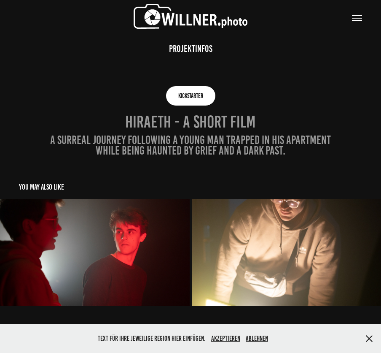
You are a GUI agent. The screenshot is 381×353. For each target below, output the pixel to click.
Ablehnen (257, 338)
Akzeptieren (225, 338)
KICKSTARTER (190, 95)
